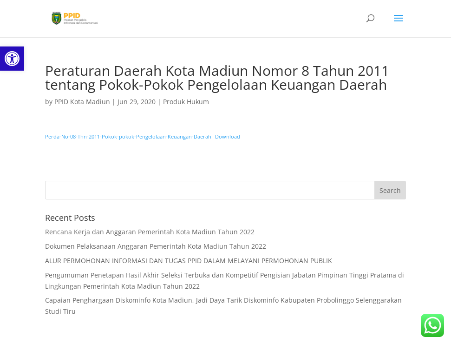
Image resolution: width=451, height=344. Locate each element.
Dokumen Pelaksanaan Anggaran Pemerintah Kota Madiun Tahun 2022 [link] (155, 246)
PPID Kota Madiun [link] (82, 101)
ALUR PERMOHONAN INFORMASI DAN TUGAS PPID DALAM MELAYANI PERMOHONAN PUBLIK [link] (188, 260)
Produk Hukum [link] (186, 101)
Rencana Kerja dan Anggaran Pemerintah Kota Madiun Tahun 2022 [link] (150, 231)
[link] (12, 58)
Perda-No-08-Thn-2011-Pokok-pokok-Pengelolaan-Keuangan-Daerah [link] (128, 136)
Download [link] (227, 136)
